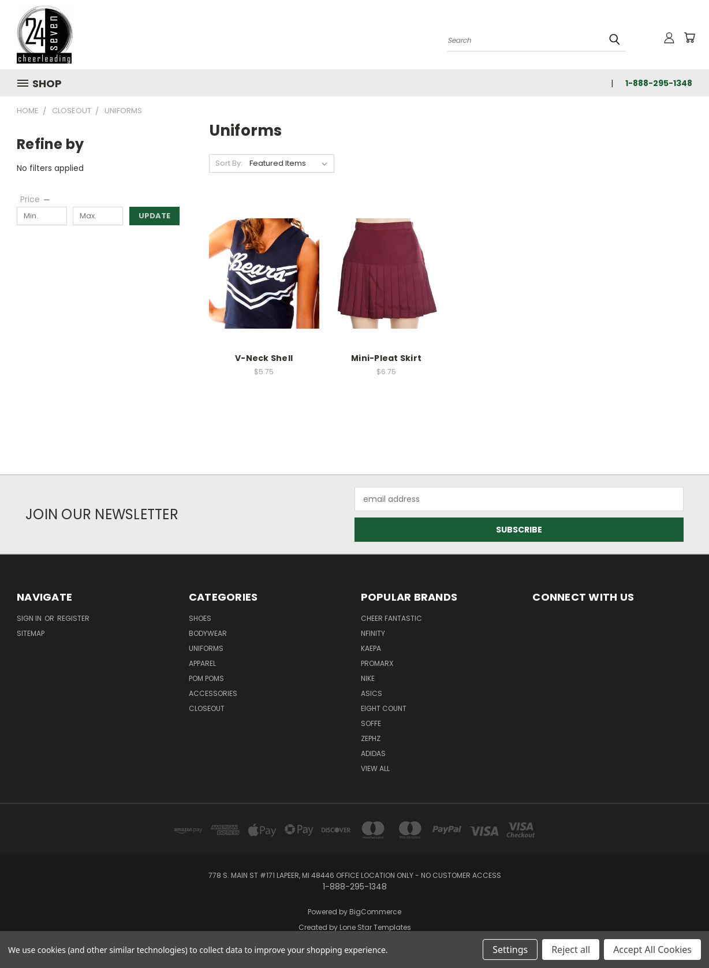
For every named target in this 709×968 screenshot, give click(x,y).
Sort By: (228, 163)
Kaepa (371, 648)
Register (73, 618)
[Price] (36, 199)
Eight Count (383, 708)
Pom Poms (206, 678)
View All (375, 768)
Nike (368, 678)
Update (154, 215)
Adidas (373, 753)
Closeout (207, 708)
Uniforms (206, 648)
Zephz (370, 738)
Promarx (377, 663)
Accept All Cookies (652, 949)
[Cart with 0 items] (689, 37)
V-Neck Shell (264, 358)
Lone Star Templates (375, 927)
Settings (510, 949)
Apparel (202, 663)
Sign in (30, 618)
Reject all (570, 949)
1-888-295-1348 (658, 83)
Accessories (213, 693)
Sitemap (30, 633)
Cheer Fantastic (391, 618)
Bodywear (208, 633)
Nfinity (373, 633)
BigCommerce (375, 912)
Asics (371, 693)
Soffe (371, 723)
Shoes (200, 618)
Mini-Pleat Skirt (386, 358)
